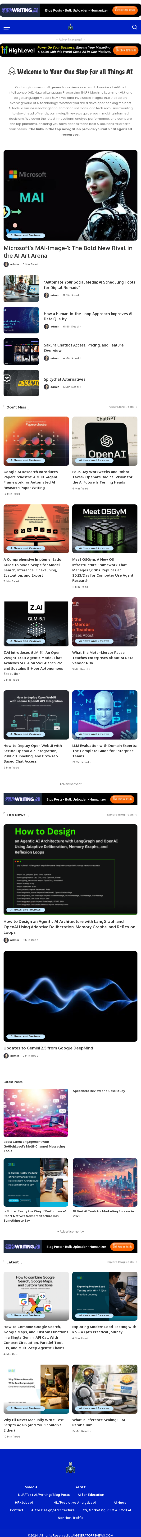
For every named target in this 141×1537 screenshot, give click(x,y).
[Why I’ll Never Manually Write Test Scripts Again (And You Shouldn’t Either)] (36, 1384)
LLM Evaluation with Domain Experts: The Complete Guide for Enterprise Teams (104, 748)
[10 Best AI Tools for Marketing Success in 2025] (105, 1178)
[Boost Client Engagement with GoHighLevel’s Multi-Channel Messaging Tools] (36, 1109)
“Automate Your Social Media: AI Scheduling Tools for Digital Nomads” (86, 284)
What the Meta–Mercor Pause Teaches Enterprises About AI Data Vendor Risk (102, 656)
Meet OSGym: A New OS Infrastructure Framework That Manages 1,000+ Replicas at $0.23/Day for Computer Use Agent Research (102, 569)
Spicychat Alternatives (66, 378)
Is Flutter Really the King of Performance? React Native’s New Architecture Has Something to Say (35, 1212)
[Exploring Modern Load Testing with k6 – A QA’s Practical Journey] (105, 1292)
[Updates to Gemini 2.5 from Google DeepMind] (70, 993)
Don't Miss (16, 406)
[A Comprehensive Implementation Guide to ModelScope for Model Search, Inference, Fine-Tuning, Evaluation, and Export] (36, 528)
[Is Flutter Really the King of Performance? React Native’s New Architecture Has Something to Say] (36, 1178)
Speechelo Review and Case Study (99, 1087)
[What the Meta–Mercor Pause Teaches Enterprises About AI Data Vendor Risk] (105, 620)
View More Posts (123, 406)
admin (14, 264)
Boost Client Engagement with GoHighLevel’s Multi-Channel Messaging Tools (34, 1142)
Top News (16, 812)
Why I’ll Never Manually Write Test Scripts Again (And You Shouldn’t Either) (34, 1420)
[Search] (134, 27)
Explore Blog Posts (122, 812)
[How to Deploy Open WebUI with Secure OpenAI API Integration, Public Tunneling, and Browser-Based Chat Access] (36, 712)
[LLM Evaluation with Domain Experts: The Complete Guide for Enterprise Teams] (105, 712)
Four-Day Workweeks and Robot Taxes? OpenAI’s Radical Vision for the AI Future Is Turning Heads (102, 476)
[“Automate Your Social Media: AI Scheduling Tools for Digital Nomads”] (21, 288)
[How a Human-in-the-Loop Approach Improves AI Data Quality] (21, 319)
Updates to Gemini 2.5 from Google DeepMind (48, 1044)
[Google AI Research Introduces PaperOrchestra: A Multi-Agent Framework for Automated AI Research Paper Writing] (36, 440)
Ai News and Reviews (26, 235)
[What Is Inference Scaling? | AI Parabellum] (105, 1384)
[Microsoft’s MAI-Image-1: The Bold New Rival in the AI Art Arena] (70, 195)
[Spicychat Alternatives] (21, 382)
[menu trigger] (8, 27)
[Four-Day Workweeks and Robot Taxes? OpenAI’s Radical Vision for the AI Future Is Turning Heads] (105, 440)
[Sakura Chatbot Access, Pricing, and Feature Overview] (21, 351)
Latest (12, 1258)
